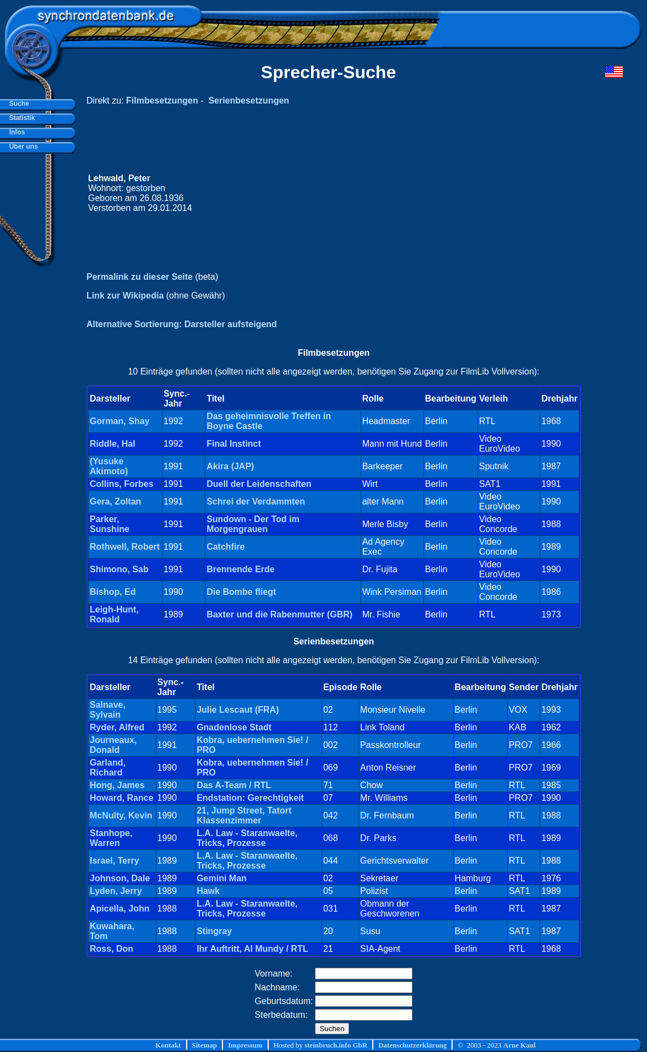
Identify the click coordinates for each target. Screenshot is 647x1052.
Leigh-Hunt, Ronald (114, 614)
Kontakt (168, 1045)
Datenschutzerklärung (412, 1045)
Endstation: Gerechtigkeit (250, 797)
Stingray (214, 931)
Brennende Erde (240, 569)
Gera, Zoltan (115, 501)
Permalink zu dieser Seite (139, 276)
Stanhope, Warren (111, 838)
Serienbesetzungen (248, 100)
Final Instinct (233, 443)
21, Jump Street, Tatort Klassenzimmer (244, 815)
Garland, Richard (108, 767)
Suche (17, 103)
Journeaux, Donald (113, 745)
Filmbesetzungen (162, 100)
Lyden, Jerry (116, 891)
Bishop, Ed (113, 592)
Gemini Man (222, 878)
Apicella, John (119, 908)
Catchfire (225, 546)
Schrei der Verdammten (255, 501)
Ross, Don (111, 948)
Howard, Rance (122, 797)
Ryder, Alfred (117, 727)
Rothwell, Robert (125, 546)
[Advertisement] (414, 193)
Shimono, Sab (119, 569)
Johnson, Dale (120, 878)
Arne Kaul (519, 1045)
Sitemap (205, 1045)
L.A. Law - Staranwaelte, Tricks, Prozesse (247, 838)
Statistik (20, 118)
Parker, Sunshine (109, 524)
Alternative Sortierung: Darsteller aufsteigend (181, 324)
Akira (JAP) (230, 466)
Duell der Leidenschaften (258, 484)
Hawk (208, 891)
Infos (15, 132)
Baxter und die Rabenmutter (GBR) (279, 614)
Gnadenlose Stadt (234, 727)
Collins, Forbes (122, 484)
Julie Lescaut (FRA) (238, 709)
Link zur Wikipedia (125, 295)
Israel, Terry (114, 860)
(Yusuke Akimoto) (109, 466)
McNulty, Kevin (121, 815)
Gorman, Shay (119, 421)
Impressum (245, 1045)
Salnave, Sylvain (108, 709)
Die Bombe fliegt (241, 592)
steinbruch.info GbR (336, 1045)
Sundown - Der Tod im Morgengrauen (253, 524)
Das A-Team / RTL (234, 785)
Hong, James (117, 785)
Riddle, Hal (112, 443)
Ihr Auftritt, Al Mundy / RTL (252, 948)
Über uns (22, 146)
